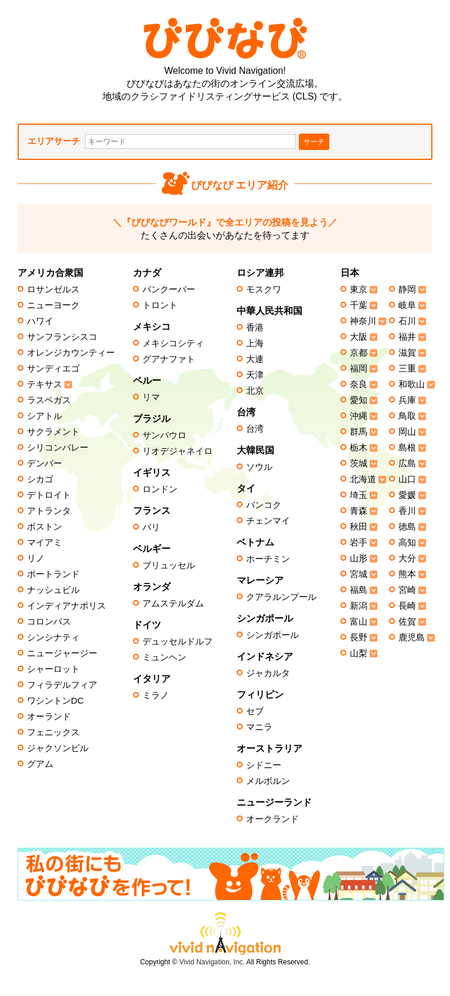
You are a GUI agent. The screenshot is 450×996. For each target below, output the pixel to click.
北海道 (363, 479)
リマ (151, 397)
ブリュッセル (168, 565)
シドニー (263, 765)
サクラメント (53, 431)
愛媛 (407, 495)
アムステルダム (173, 603)
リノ (36, 558)
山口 (407, 479)
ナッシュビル (53, 590)
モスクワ (263, 289)
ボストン (44, 526)
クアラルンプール (281, 597)
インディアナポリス (66, 605)
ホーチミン (268, 559)
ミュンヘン (164, 657)
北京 (255, 390)
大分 (407, 558)
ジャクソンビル (57, 748)
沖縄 (358, 416)
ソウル (259, 467)
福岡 (358, 368)
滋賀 (407, 352)
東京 (358, 289)
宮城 (358, 574)
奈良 (358, 384)
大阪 (358, 337)
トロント (160, 305)
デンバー (44, 463)
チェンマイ (268, 521)
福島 (358, 590)
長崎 (407, 605)
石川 (407, 321)
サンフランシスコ (62, 337)
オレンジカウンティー (71, 352)
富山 (358, 621)
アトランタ (49, 511)
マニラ (259, 727)
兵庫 (407, 400)
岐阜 (407, 305)
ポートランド (53, 574)
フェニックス (53, 732)
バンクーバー (168, 289)
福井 (407, 337)
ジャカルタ (268, 673)
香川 (407, 511)
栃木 (358, 447)
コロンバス (49, 621)
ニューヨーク (53, 305)
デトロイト (49, 495)
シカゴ (40, 479)
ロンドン (160, 489)
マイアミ (44, 542)
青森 (358, 511)
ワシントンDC (55, 700)
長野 (358, 637)
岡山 (407, 431)
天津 (255, 375)
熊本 (407, 574)
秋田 (358, 526)
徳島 (407, 526)
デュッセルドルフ (177, 641)
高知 (407, 542)
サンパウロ (164, 435)
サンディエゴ (53, 368)
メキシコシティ (173, 343)
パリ (151, 527)
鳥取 (407, 416)
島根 (407, 447)
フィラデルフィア (62, 685)
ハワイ (40, 321)
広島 (407, 463)
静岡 (407, 289)
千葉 (358, 305)
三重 (407, 368)
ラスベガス (49, 400)
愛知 (358, 400)
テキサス (44, 384)
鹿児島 (411, 637)
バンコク (263, 505)
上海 (255, 343)
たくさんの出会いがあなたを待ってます (225, 228)
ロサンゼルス (53, 289)
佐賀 (407, 621)
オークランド (272, 819)
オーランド (49, 716)
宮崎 (407, 590)
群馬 (358, 431)
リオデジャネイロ (177, 451)
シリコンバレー (57, 447)
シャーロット (53, 669)
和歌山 (411, 384)
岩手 (358, 542)
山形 (358, 558)
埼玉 (358, 495)
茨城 (358, 463)
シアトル (44, 416)
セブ (255, 711)
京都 (358, 352)
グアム (40, 764)
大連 (255, 359)
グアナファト (168, 359)
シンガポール (272, 635)
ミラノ (155, 695)
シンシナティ (53, 637)
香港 (255, 327)
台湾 (255, 429)
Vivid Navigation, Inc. (212, 962)
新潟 (358, 605)
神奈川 (363, 321)
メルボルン (268, 781)
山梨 (358, 653)
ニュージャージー (62, 653)
